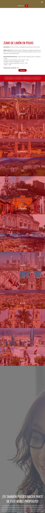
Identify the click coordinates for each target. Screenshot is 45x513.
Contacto (21, 5)
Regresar (22, 70)
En (26, 5)
